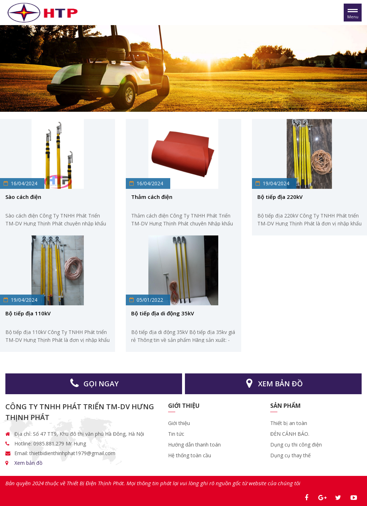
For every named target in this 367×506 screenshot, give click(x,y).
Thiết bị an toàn (288, 423)
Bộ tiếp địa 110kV (28, 313)
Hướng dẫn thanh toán (194, 444)
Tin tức (176, 433)
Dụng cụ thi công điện (296, 444)
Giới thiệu (179, 423)
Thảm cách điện (151, 196)
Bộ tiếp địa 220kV (279, 196)
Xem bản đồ (28, 462)
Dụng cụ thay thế (290, 455)
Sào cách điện (23, 196)
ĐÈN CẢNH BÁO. (289, 433)
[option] (183, 68)
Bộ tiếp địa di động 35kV (162, 313)
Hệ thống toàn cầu (189, 455)
